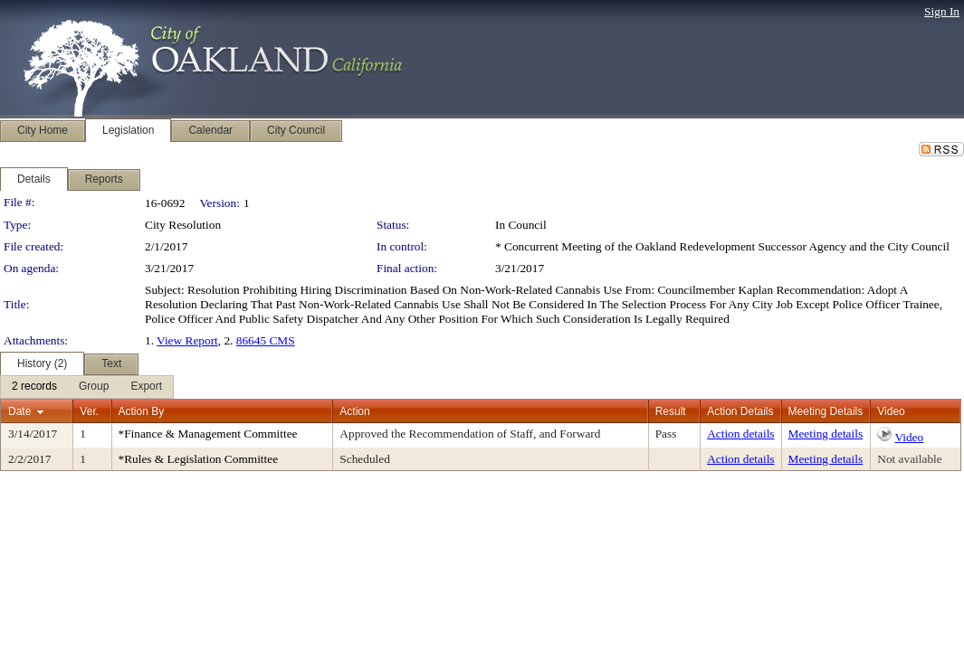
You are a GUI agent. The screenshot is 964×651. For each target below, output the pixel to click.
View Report (187, 340)
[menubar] (87, 387)
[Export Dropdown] (146, 387)
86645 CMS (265, 340)
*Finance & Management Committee (208, 433)
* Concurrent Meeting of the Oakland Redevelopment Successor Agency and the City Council (722, 246)
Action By (142, 411)
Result (670, 411)
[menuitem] (34, 387)
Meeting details (826, 433)
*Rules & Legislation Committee (199, 459)
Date (19, 411)
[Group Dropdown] (93, 387)
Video (908, 437)
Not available (909, 459)
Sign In (941, 11)
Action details (740, 433)
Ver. (89, 411)
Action (354, 411)
